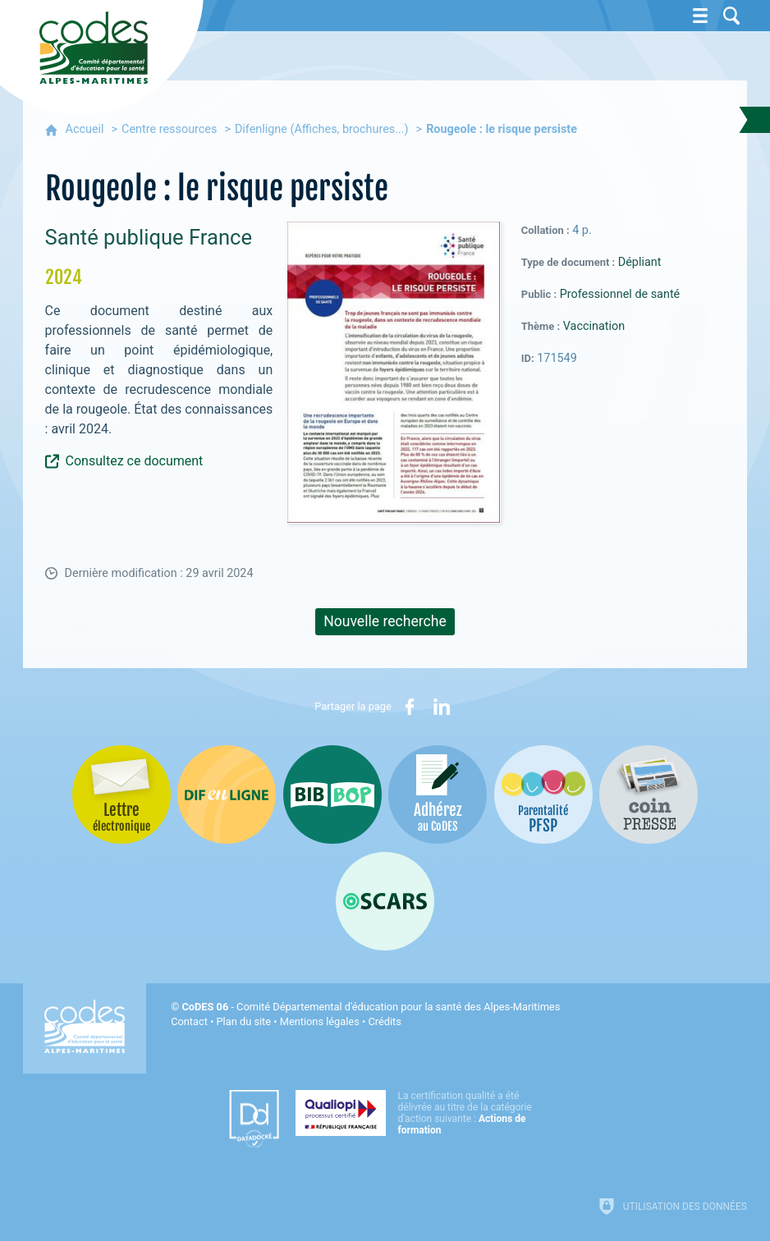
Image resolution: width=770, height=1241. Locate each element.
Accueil (85, 129)
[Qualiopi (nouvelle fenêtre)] (419, 1113)
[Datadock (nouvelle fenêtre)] (254, 1118)
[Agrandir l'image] (393, 371)
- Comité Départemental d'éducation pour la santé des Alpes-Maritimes (370, 1007)
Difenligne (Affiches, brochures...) (322, 129)
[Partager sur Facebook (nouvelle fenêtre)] (410, 707)
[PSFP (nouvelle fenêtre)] (543, 794)
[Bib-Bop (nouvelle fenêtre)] (332, 794)
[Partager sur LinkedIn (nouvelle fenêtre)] (442, 707)
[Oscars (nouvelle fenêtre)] (385, 901)
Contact (189, 1021)
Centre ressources (169, 129)
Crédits (384, 1021)
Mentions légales (320, 1021)
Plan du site (244, 1021)
